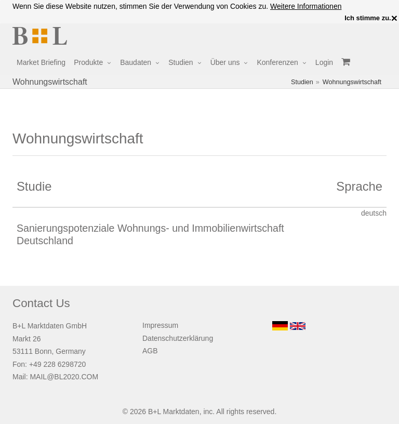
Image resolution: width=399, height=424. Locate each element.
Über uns (225, 62)
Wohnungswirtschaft (352, 82)
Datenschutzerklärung (177, 338)
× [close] (394, 18)
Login (324, 62)
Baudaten (135, 62)
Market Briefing (41, 62)
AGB (150, 351)
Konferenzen (277, 62)
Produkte (88, 62)
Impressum (160, 325)
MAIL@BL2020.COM (64, 377)
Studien (180, 62)
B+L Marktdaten (174, 411)
